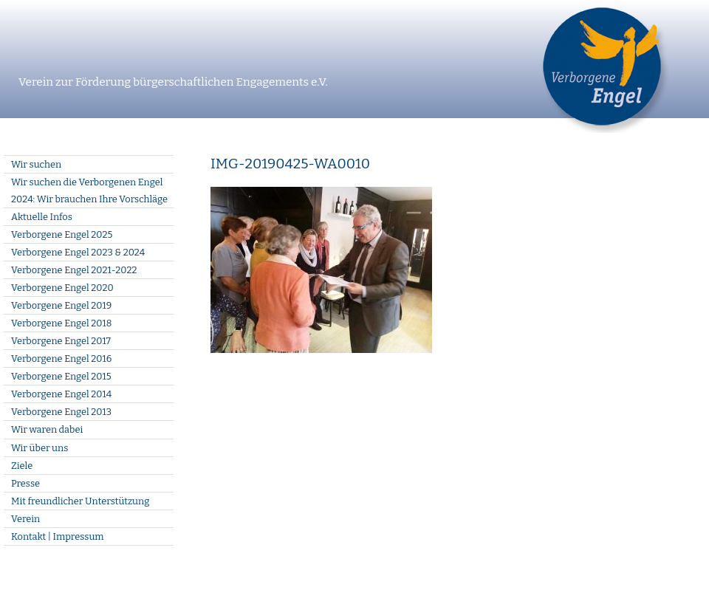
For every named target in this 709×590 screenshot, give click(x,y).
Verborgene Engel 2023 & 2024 (78, 252)
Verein (25, 518)
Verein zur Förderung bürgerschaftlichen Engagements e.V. (173, 82)
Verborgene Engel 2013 (61, 411)
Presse (25, 483)
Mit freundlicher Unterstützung (80, 501)
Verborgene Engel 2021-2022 (74, 269)
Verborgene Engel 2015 (61, 376)
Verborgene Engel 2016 (61, 358)
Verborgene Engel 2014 (61, 393)
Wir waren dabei (47, 429)
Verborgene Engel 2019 (61, 305)
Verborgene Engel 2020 (62, 287)
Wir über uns (39, 447)
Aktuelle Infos (41, 216)
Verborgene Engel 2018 (61, 323)
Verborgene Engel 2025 (61, 234)
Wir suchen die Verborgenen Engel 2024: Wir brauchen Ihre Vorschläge (89, 190)
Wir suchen (36, 164)
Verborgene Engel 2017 (61, 340)
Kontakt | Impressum (57, 536)
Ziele (21, 465)
